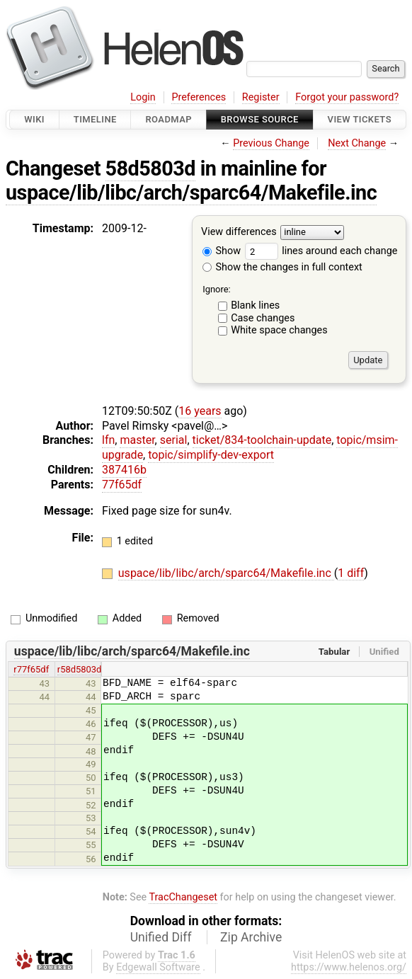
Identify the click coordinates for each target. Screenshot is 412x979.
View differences (239, 233)
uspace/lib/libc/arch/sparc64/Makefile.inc (191, 193)
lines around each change (321, 251)
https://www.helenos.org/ (348, 967)
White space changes (279, 330)
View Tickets (359, 119)
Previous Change (271, 143)
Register (261, 97)
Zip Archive (251, 937)
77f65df (122, 484)
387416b (124, 469)
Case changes (262, 318)
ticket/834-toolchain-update (262, 440)
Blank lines (255, 305)
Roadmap (168, 119)
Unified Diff (161, 937)
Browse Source (260, 119)
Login (143, 97)
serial (174, 440)
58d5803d (150, 168)
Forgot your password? (347, 97)
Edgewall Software (158, 967)
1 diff (351, 573)
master (137, 440)
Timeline (95, 119)
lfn (108, 440)
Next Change (357, 143)
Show (221, 251)
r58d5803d (79, 669)
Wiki (34, 119)
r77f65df (31, 669)
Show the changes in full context (282, 267)
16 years (199, 411)
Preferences (198, 97)
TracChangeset (183, 897)
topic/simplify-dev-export (211, 455)
